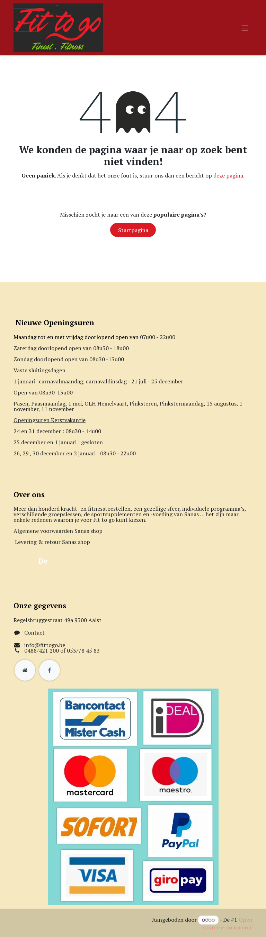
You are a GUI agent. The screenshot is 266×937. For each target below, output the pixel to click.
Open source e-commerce (227, 923)
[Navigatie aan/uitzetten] (244, 28)
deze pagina (228, 175)
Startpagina (133, 230)
